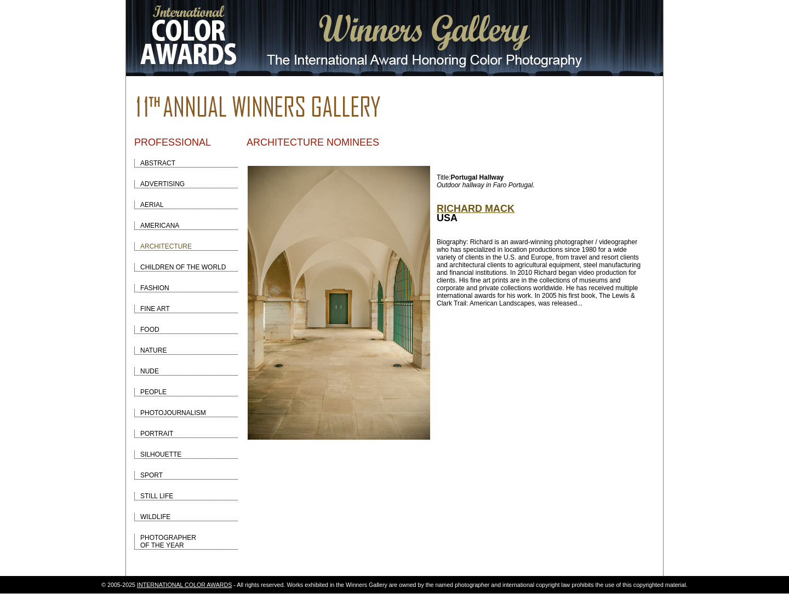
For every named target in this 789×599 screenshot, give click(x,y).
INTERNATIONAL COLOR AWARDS (184, 584)
